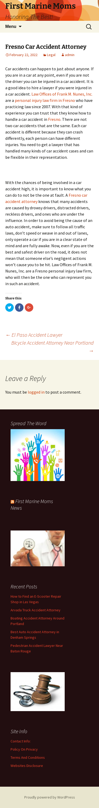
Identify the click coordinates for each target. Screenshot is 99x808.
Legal (51, 54)
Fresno (54, 119)
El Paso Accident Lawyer (33, 334)
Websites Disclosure (27, 765)
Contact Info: (21, 741)
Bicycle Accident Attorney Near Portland (52, 346)
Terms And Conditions (28, 757)
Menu (10, 26)
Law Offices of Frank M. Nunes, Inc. (61, 94)
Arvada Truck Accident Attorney (35, 610)
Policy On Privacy (24, 749)
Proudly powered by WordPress (49, 797)
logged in (36, 392)
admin (69, 54)
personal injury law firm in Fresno (45, 100)
